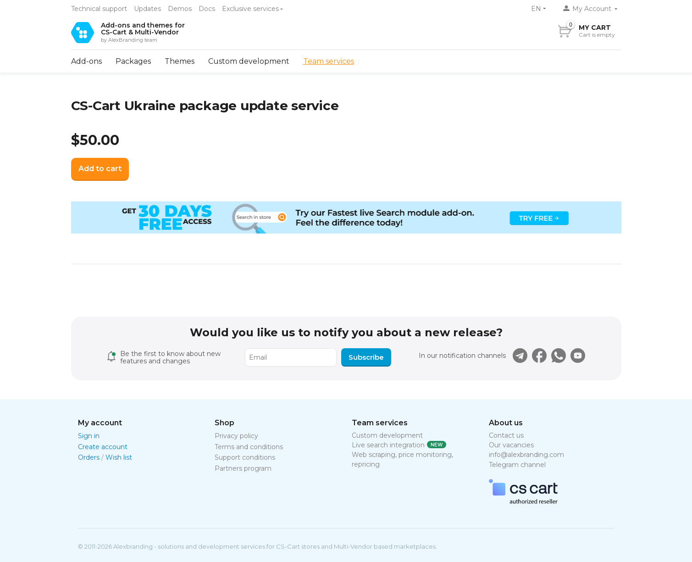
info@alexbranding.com (526, 455)
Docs (207, 9)
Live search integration (388, 445)
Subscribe (366, 357)
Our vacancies (511, 445)
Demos (180, 9)
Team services (328, 61)
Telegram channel (517, 465)
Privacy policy (236, 436)
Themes (179, 61)
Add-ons (86, 61)
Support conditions (245, 457)
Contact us (506, 435)
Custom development (248, 61)
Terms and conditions (249, 447)
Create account (102, 447)
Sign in (89, 436)
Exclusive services (250, 9)
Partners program (243, 468)
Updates (147, 9)
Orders (89, 457)
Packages (133, 61)
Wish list (118, 457)
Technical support (99, 9)
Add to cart (100, 168)
